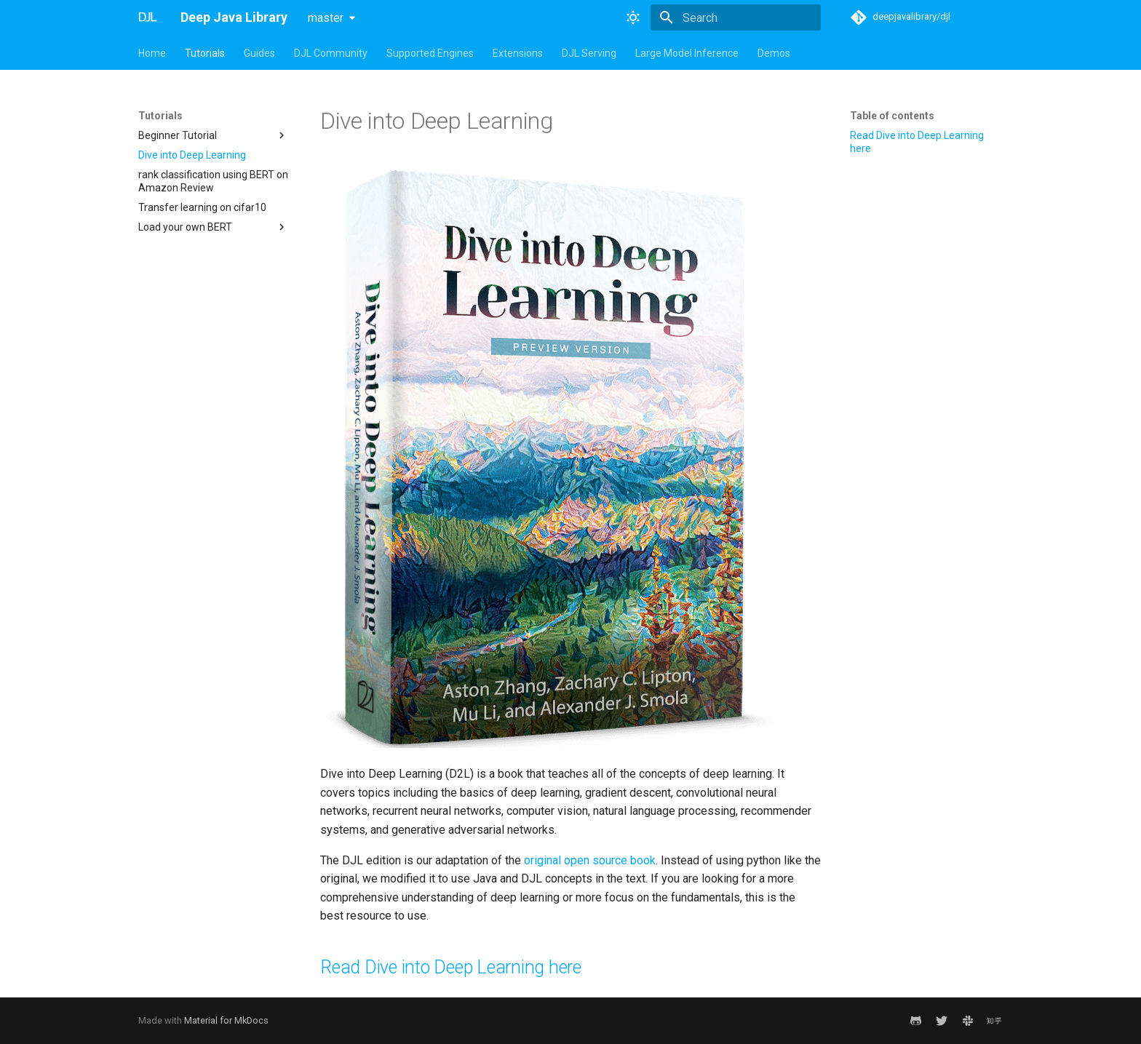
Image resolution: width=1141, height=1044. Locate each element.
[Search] (736, 17)
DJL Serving (589, 53)
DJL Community (330, 53)
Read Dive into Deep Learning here (917, 141)
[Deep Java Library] (147, 17)
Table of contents (892, 115)
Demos (774, 53)
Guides (259, 53)
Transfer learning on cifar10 (202, 207)
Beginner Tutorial (213, 135)
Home (152, 53)
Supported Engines (430, 53)
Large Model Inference (687, 53)
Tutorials (205, 53)
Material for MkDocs (226, 1020)
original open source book (590, 860)
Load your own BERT (213, 227)
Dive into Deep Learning (192, 155)
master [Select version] (325, 18)
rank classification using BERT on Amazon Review (213, 181)
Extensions (518, 53)
